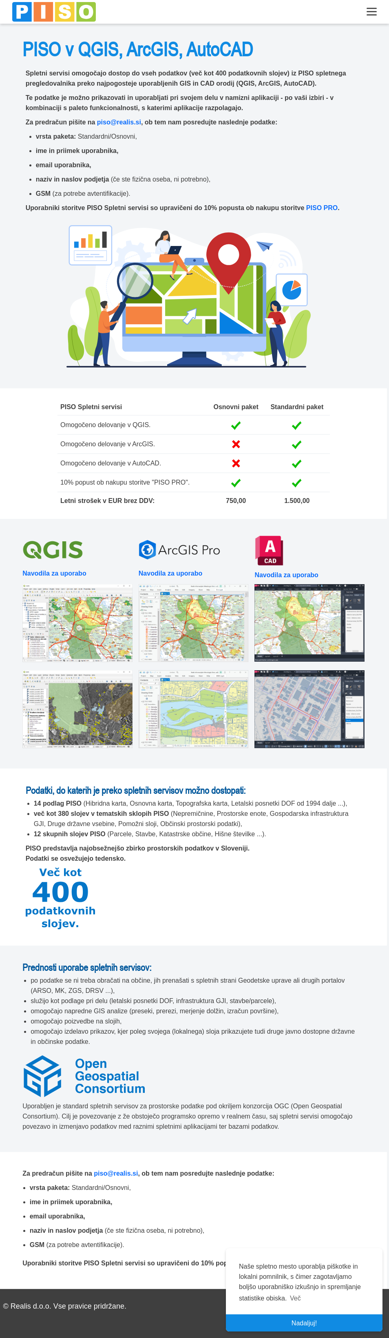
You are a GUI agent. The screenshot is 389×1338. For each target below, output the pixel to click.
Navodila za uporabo (54, 573)
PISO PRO (322, 207)
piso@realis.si (119, 122)
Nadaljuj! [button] (304, 1323)
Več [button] (295, 1298)
